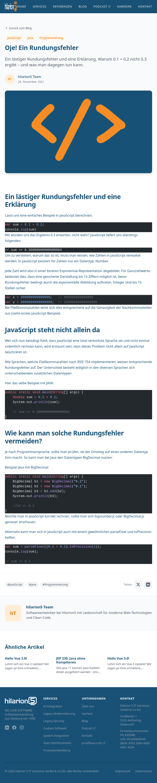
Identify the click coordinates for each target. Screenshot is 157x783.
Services (40, 6)
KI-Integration (52, 706)
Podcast (102, 6)
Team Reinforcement (57, 743)
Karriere (124, 6)
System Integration (56, 736)
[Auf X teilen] (138, 584)
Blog (83, 6)
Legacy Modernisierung (59, 713)
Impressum (122, 771)
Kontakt (145, 6)
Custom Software (54, 728)
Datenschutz (143, 771)
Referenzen (62, 6)
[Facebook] (14, 727)
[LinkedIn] (7, 727)
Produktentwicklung (56, 750)
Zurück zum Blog (18, 28)
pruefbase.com (93, 743)
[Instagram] (22, 727)
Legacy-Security (53, 721)
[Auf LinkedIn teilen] (148, 584)
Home (21, 6)
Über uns (88, 706)
